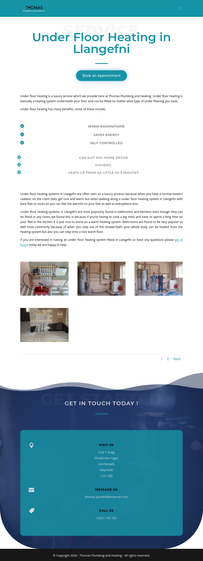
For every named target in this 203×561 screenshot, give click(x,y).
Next (177, 359)
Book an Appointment (101, 76)
